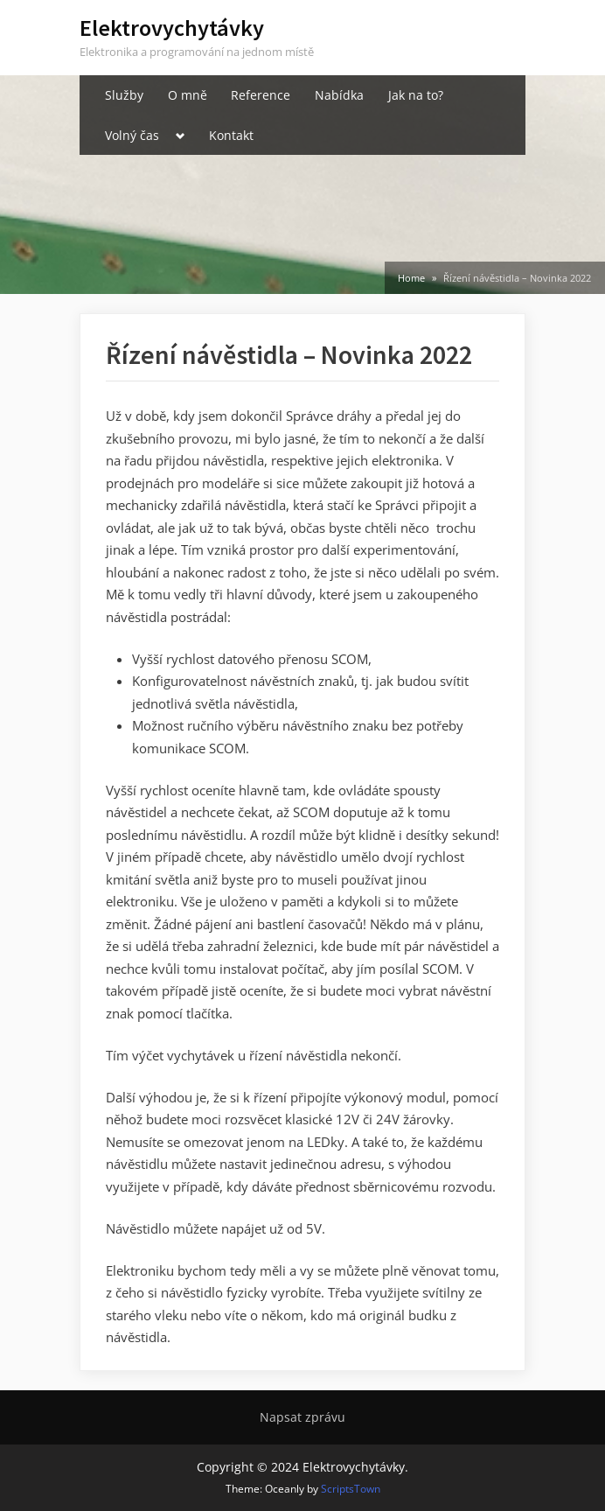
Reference (260, 95)
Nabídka (339, 95)
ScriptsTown (350, 1488)
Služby (124, 95)
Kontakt (231, 135)
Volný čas (132, 135)
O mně (187, 95)
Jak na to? (415, 95)
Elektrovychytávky (172, 27)
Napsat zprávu (302, 1417)
